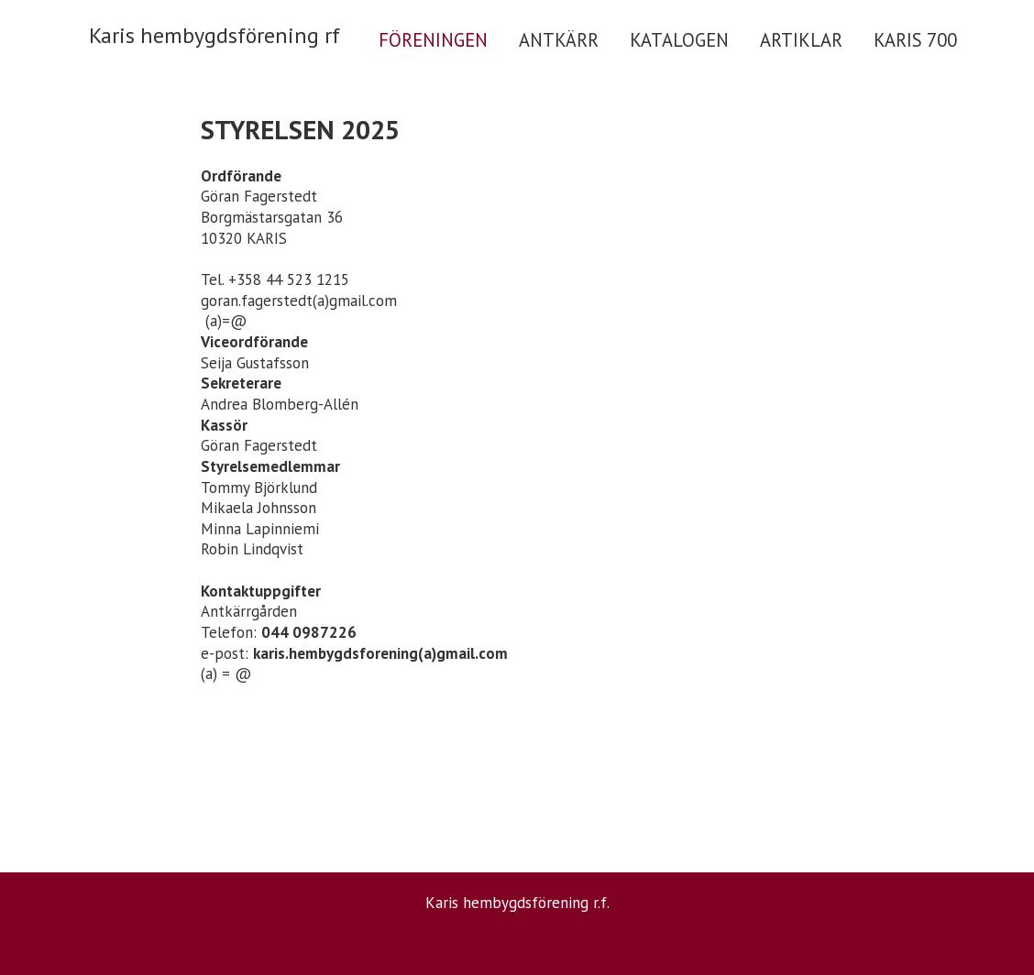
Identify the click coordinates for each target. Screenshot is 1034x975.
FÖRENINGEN (433, 39)
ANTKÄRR (559, 39)
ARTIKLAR (801, 39)
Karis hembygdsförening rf (214, 35)
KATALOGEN (679, 39)
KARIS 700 (915, 39)
